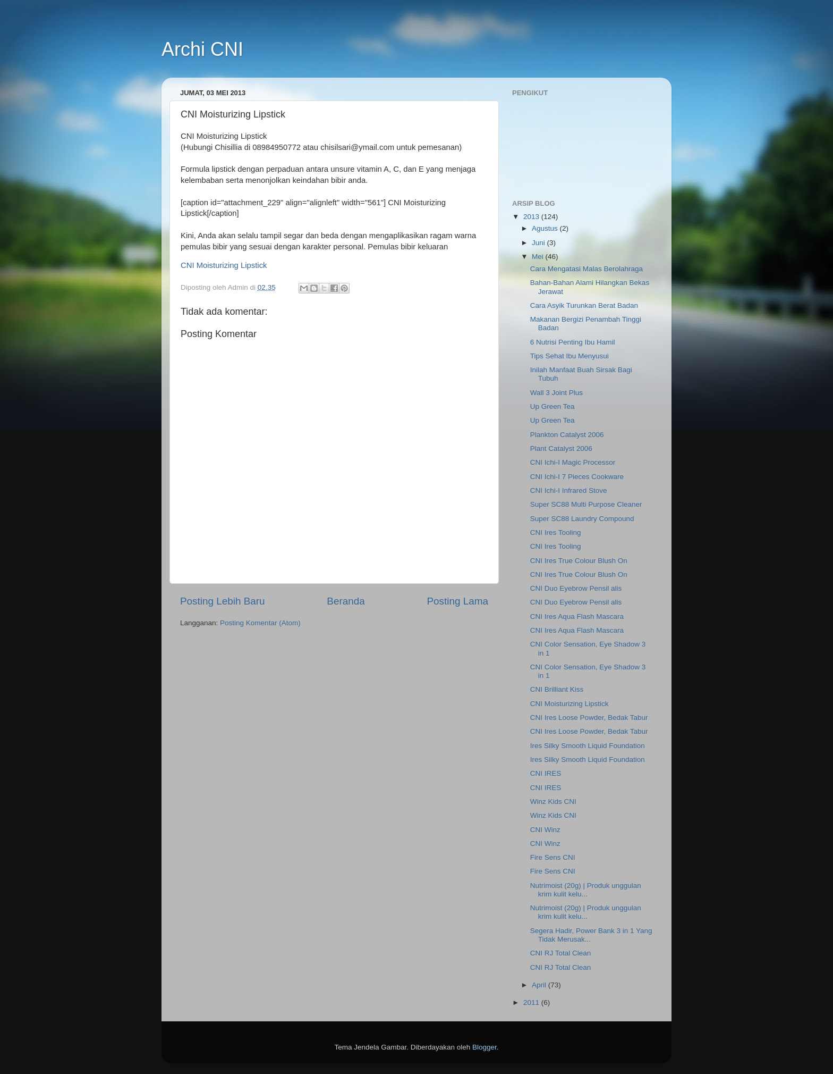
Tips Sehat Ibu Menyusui (569, 356)
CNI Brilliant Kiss (557, 689)
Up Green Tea (552, 406)
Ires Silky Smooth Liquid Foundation (587, 746)
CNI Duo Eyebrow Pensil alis (576, 588)
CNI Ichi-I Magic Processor (573, 462)
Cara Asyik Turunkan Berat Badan (584, 305)
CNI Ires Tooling (555, 532)
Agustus (546, 228)
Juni (539, 243)
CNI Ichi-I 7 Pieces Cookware (577, 477)
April (540, 985)
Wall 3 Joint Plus (556, 393)
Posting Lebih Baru (222, 601)
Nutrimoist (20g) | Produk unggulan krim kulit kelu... (585, 890)
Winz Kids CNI (553, 802)
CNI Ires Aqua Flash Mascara (577, 616)
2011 (532, 1002)
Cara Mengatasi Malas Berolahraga (586, 269)
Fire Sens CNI (552, 857)
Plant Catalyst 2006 (561, 448)
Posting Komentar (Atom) (260, 623)
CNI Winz (545, 830)
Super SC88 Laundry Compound (582, 519)
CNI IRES (546, 773)
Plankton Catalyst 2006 (567, 435)
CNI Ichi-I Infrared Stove (568, 490)
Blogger (484, 1047)
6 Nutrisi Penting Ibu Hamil (572, 342)
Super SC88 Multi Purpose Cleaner (586, 504)
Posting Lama (457, 601)
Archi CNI (202, 49)
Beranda (345, 601)
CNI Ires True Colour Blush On (578, 561)
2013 (532, 217)
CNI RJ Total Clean (560, 953)
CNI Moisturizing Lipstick (224, 265)
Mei (539, 257)
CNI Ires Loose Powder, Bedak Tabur (589, 717)
